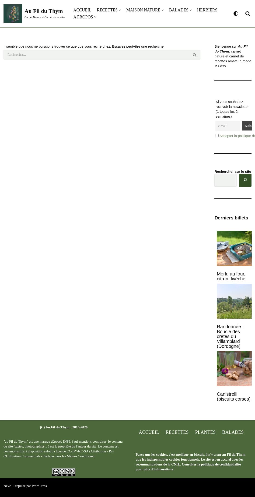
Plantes (205, 432)
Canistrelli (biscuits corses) (233, 396)
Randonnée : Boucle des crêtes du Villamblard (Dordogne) (230, 336)
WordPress (39, 486)
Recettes (177, 432)
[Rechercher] (247, 13)
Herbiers (207, 10)
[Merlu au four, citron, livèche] (234, 249)
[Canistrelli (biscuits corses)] (234, 369)
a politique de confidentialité (219, 464)
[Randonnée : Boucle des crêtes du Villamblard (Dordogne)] (234, 302)
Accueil (82, 10)
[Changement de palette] (236, 13)
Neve (7, 486)
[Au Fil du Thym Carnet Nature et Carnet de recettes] (34, 13)
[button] (120, 10)
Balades (233, 432)
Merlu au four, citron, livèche (231, 276)
